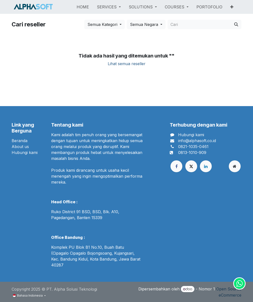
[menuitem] (83, 7)
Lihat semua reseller (127, 63)
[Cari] (236, 24)
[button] (104, 24)
